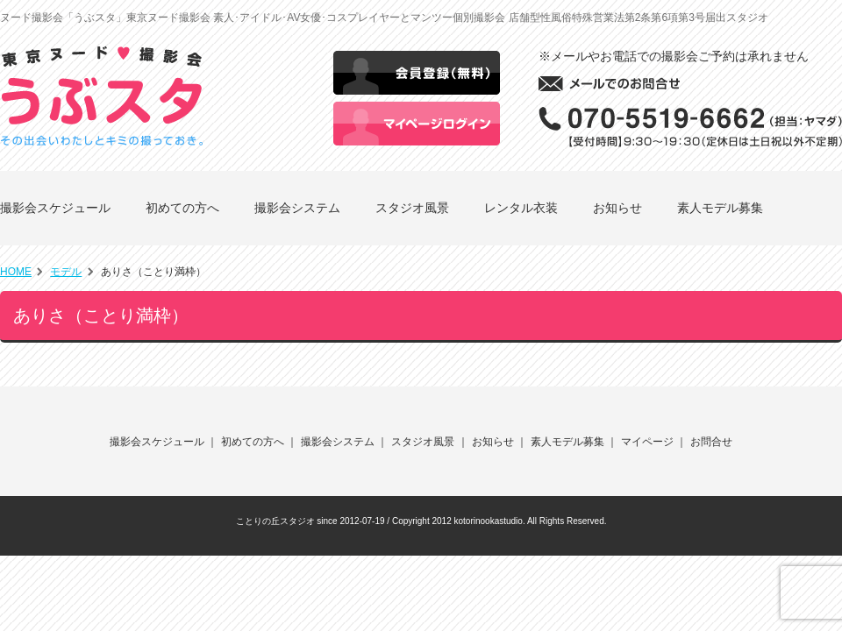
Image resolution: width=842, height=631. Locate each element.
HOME (16, 272)
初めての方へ (182, 208)
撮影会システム (297, 208)
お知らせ (617, 208)
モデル (66, 272)
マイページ (647, 442)
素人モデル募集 (720, 208)
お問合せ (711, 442)
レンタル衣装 (521, 208)
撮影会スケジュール (55, 208)
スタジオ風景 (412, 208)
